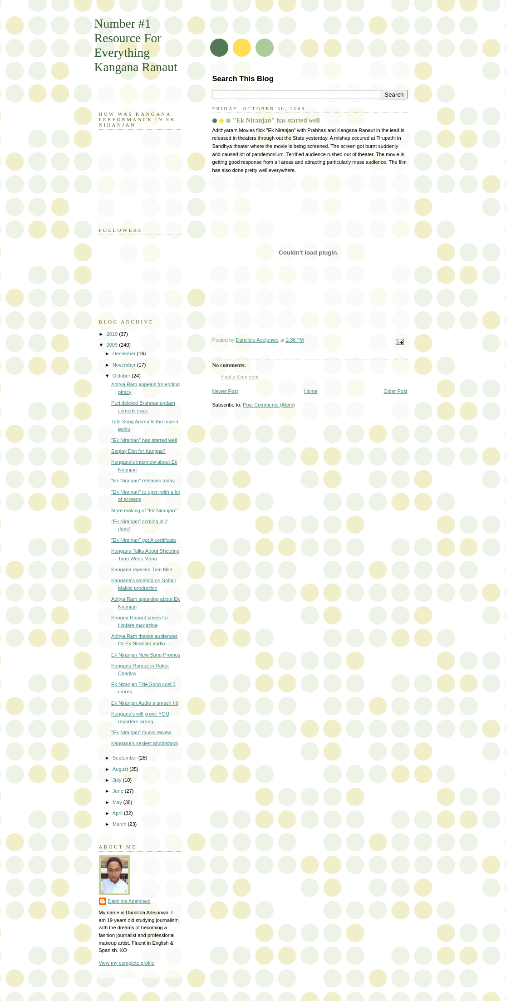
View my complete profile (127, 963)
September (125, 758)
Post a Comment (240, 376)
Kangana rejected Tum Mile (141, 569)
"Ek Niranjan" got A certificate (143, 540)
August (121, 769)
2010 (113, 334)
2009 (113, 345)
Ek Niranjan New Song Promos (145, 655)
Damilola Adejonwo (129, 901)
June (119, 791)
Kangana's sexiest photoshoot (144, 743)
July (118, 780)
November (125, 365)
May (118, 802)
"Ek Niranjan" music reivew (141, 732)
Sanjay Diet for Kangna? (138, 451)
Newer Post (225, 391)
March (120, 824)
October (122, 375)
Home (310, 391)
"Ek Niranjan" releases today (143, 480)
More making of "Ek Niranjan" (144, 510)
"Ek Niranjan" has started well (144, 440)
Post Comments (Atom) (269, 404)
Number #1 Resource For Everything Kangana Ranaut (135, 45)
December (125, 353)
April (118, 813)
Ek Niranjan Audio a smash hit (144, 703)
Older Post (395, 391)
